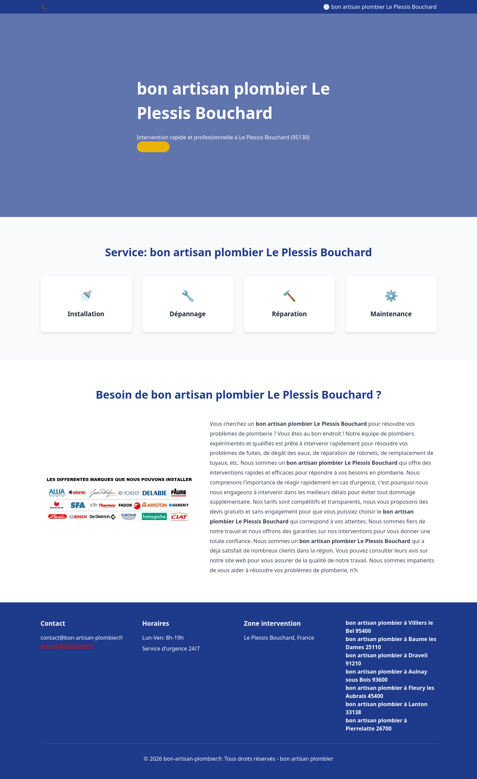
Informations (76, 646)
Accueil (50, 646)
